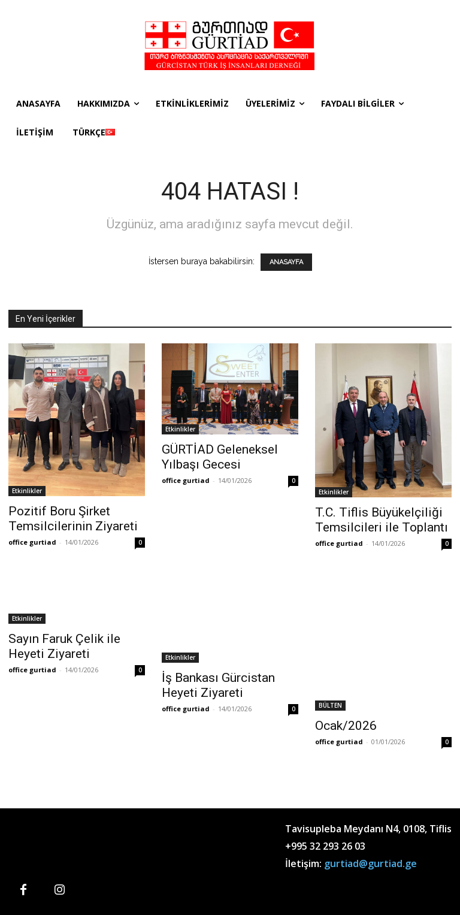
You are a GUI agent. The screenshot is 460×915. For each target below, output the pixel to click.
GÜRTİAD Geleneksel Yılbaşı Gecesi (220, 457)
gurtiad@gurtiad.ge (370, 863)
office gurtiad (32, 541)
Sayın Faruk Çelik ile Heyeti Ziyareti (64, 646)
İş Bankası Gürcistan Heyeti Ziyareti (218, 685)
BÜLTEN (330, 705)
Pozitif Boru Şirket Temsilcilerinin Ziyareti (73, 518)
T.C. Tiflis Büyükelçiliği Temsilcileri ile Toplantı (381, 519)
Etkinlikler (27, 491)
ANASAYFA (286, 262)
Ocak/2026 (346, 725)
